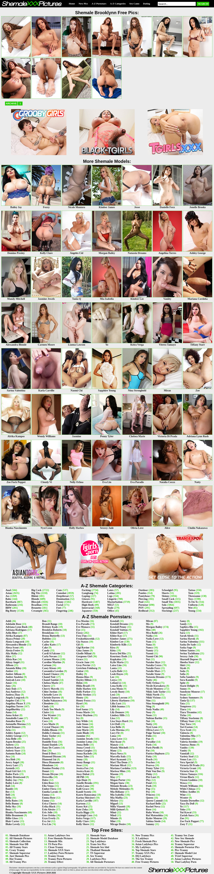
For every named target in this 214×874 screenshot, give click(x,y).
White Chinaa (187, 789)
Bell (8, 794)
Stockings (167, 610)
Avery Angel (12, 762)
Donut (45, 771)
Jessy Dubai (82, 774)
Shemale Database (19, 835)
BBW (8, 607)
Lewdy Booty (117, 691)
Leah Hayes (116, 674)
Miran (149, 621)
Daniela (46, 738)
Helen (79, 683)
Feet (58, 607)
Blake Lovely (13, 824)
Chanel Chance (50, 674)
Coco (45, 721)
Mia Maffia (116, 797)
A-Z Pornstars (99, 3)
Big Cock (36, 590)
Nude (110, 607)
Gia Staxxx (82, 641)
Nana (149, 644)
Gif (78, 644)
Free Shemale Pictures (60, 838)
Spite (182, 683)
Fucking (86, 590)
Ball (8, 786)
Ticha (183, 715)
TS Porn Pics (55, 844)
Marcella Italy (118, 756)
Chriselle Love (50, 694)
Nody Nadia (152, 709)
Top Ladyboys (98, 841)
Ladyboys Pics (98, 859)
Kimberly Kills (118, 644)
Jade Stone (82, 724)
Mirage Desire (118, 824)
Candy (45, 650)
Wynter (184, 797)
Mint (113, 821)
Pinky (149, 774)
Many (113, 750)
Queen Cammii (154, 800)
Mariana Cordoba (120, 768)
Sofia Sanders (187, 677)
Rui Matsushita (154, 815)
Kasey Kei (81, 806)
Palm (149, 736)
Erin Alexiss (48, 809)
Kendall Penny (118, 627)
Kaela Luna (82, 786)
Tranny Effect (55, 862)
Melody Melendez (120, 789)
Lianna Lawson (118, 697)
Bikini (34, 596)
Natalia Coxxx (154, 665)
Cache (45, 641)
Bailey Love (12, 783)
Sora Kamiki (187, 680)
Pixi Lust (151, 777)
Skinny (166, 596)
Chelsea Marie (50, 683)
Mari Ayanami (118, 759)
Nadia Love (152, 638)
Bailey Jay (11, 780)
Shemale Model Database (104, 838)
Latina (111, 593)
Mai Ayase (116, 741)
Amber (9, 671)
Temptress (185, 706)
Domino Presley (50, 768)
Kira (112, 647)
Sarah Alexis (187, 635)
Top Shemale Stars (145, 850)
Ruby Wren (152, 812)
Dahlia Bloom (49, 730)
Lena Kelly (116, 685)
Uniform (193, 605)
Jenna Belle (82, 744)
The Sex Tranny (144, 859)
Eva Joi (46, 821)
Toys (190, 599)
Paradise (151, 741)
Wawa (183, 783)
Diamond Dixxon (51, 756)
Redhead (143, 610)
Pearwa (150, 765)
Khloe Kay (116, 635)
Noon (149, 715)
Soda (182, 671)
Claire (45, 712)
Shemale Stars (98, 835)
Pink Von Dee (153, 771)
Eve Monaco (83, 627)
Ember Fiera (49, 789)
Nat (148, 659)
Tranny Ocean (56, 856)
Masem (114, 774)
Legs (110, 596)
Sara (182, 632)
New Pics (83, 3)
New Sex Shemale (184, 838)
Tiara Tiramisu (188, 712)
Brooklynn (48, 632)
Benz (8, 809)
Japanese (87, 610)
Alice (8, 656)
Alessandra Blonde (16, 644)
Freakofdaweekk (85, 638)
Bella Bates (12, 800)
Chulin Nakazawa (52, 700)
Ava (8, 756)
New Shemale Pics (185, 841)
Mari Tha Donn (118, 762)
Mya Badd (152, 632)
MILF (110, 605)
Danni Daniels (50, 744)
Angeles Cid (12, 700)
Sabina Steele (153, 821)
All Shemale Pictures (20, 838)
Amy (8, 685)
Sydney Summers (189, 697)
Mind (113, 815)
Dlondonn (47, 765)
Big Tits (35, 593)
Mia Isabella (117, 794)
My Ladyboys (143, 847)
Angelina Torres (14, 706)
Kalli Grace (82, 789)
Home (72, 3)
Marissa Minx (118, 771)
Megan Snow (117, 783)
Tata (182, 703)
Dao (44, 750)
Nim (148, 700)
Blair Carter (12, 821)
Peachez (150, 762)
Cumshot (61, 593)
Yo (181, 806)
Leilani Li (115, 683)
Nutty (149, 724)
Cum (59, 590)
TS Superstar (97, 853)
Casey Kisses (49, 668)
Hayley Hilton (84, 680)
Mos (148, 630)
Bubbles (46, 638)
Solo (164, 605)
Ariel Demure (13, 727)
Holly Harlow (83, 688)
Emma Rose (48, 797)
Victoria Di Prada (189, 765)
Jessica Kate (83, 771)
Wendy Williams (189, 786)
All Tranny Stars (18, 847)
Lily (112, 709)
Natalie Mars (153, 671)
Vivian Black (187, 777)
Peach (149, 759)
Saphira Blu (186, 627)
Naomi (149, 653)
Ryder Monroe (154, 818)
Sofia (182, 674)
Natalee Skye (153, 662)
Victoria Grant (188, 768)
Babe (8, 599)
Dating (146, 3)
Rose (148, 809)
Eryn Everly (49, 818)
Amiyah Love (13, 680)
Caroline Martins (51, 662)
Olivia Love (152, 730)
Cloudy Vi (47, 718)
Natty (149, 680)
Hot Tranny (15, 859)
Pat (148, 750)
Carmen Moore (50, 659)
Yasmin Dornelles (189, 800)
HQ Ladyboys (143, 856)
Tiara (183, 709)
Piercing (143, 599)
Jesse (79, 765)
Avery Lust (12, 765)
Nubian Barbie (154, 718)
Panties (143, 593)
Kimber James (118, 638)
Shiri (182, 665)
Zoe (182, 818)
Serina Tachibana (189, 653)
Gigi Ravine (82, 647)
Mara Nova (116, 753)
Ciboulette (48, 703)
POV (141, 607)
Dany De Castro (51, 747)
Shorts (165, 593)
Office (110, 610)
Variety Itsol (187, 756)
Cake (45, 647)
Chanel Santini (50, 680)
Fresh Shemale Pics (146, 841)
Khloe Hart (116, 632)
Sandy (183, 624)
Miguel (114, 803)
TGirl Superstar (184, 856)
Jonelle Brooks (84, 783)
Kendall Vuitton (119, 630)
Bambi (9, 789)
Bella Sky (11, 806)
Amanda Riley (13, 668)
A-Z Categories (118, 3)
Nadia (149, 635)
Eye (78, 630)
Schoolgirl (167, 590)
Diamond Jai (49, 759)
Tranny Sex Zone (184, 835)
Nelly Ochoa (153, 683)
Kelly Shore (82, 824)
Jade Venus (82, 727)
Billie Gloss (12, 818)
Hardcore (87, 602)
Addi (8, 621)
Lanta (113, 668)
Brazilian (36, 605)
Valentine (185, 738)
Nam (148, 641)
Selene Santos (187, 650)
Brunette (36, 607)
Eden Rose (48, 783)
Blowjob (36, 602)
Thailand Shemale (100, 850)
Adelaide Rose (13, 624)
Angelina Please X (15, 703)
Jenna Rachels (84, 753)
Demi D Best (49, 753)
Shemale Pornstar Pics (187, 847)
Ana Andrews (13, 691)
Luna (113, 736)
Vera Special (187, 762)
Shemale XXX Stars (59, 850)
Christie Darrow (51, 697)
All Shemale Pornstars (102, 862)
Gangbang (87, 593)
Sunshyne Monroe (190, 691)
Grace (79, 659)
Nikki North (152, 694)
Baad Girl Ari (13, 771)
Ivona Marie (83, 712)
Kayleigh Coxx (84, 815)
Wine (183, 794)
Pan (148, 738)
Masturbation (114, 602)
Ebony (59, 602)
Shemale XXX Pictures (34, 872)
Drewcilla (47, 777)
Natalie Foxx (153, 668)
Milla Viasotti (117, 806)
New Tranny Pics (144, 835)
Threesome (194, 596)
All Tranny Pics (17, 862)
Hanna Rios (82, 677)
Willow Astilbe (188, 791)
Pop (148, 789)
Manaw (114, 744)
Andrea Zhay (13, 694)
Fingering (61, 610)
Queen (149, 797)
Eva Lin (46, 824)
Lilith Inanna (117, 706)
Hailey (79, 674)
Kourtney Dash (118, 656)
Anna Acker (12, 715)
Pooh (148, 786)
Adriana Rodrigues (16, 630)
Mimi (113, 812)
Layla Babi (116, 671)
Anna (9, 712)
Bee (8, 791)
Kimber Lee (116, 641)
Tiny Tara (185, 724)
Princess (150, 794)
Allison (9, 665)
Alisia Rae (11, 659)
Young (191, 610)
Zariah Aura (187, 815)
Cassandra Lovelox (52, 671)
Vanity (183, 750)
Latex (110, 590)
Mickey (114, 800)
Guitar (80, 671)
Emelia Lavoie (50, 791)
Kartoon (81, 803)
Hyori (79, 703)
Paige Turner (153, 733)
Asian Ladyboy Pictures (188, 859)
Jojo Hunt (81, 780)
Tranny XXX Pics (145, 853)
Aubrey (10, 744)
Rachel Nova (153, 806)
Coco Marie (48, 724)
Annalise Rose (13, 721)
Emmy (45, 800)
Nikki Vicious (153, 697)
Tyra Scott (185, 730)
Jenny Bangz (83, 762)
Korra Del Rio (118, 653)
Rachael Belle (153, 803)
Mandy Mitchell (119, 747)
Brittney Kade (50, 627)
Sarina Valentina (189, 641)
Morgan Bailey (154, 627)
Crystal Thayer (50, 727)
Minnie (114, 818)
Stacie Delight (187, 685)
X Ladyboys (142, 838)
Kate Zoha (82, 809)
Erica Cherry (49, 803)
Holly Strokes (83, 694)
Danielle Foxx (49, 741)
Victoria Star (187, 771)
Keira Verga (83, 818)
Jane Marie (82, 730)
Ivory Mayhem (84, 715)
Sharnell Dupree (189, 659)
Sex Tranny (96, 856)
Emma (45, 794)
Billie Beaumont (14, 815)
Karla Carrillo (84, 800)
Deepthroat (62, 596)
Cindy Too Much (51, 709)
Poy (148, 791)
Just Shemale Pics (19, 856)
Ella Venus (48, 786)
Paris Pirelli (152, 747)
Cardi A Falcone (51, 653)
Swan (183, 694)
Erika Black (48, 806)
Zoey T (184, 824)
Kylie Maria (117, 662)
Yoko (182, 809)
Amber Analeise (14, 677)
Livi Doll (115, 724)
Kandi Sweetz (83, 791)
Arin (8, 730)
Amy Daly (11, 688)
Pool (141, 602)
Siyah (183, 668)
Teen (190, 593)
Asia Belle (11, 738)
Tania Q (184, 700)
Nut (148, 721)
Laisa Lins (116, 665)
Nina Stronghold (155, 703)
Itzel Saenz (82, 709)
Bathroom (11, 605)
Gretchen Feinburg (86, 668)
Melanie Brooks (118, 786)
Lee (112, 677)
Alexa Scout (12, 647)
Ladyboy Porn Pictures (60, 853)
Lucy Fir (115, 733)
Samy (183, 621)
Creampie (36, 610)
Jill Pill (80, 777)
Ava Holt (10, 759)
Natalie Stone (153, 674)
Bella (8, 797)
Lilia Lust (115, 703)
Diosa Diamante (51, 762)
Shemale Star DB (18, 844)
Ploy (148, 780)
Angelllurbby (13, 709)
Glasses (86, 599)
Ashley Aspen (13, 733)
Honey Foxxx (83, 700)
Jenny (79, 759)
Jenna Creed (83, 747)
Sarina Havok (187, 638)
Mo (148, 624)
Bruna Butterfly (51, 635)
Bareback (11, 602)
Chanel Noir (49, 677)
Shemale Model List (186, 853)
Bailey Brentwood (15, 777)
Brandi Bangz (49, 624)
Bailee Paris (12, 774)
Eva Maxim (82, 621)
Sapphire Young (188, 630)
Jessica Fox (82, 768)
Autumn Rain (13, 753)
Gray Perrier (83, 665)
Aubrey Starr (13, 750)
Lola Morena (117, 730)
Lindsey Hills (117, 715)
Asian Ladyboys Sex (59, 835)
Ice (78, 706)
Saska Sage (186, 647)
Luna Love (116, 738)
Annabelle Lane (14, 718)
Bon (44, 621)
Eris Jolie (47, 812)
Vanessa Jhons (188, 744)
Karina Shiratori (85, 797)
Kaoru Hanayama (86, 794)
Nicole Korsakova (155, 685)
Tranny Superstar (184, 844)
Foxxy (79, 632)
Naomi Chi (152, 656)
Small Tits (167, 602)
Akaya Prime (13, 638)
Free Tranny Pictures (147, 862)
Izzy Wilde (82, 721)
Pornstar (143, 605)
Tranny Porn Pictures (60, 859)
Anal (8, 590)
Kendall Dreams (119, 624)
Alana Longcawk (15, 641)
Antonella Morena (16, 724)
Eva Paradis (83, 624)
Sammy (150, 824)
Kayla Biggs (82, 812)
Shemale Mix (55, 841)
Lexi (112, 694)
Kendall (114, 621)
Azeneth (10, 768)
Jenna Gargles (84, 750)
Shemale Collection (20, 841)
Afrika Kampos (14, 635)
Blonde (35, 599)
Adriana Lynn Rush (16, 627)
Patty (149, 756)
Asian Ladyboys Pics (146, 844)
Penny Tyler (152, 768)
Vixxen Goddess (189, 780)
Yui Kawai (185, 812)
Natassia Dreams (155, 677)
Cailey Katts (49, 644)
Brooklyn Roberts (52, 630)
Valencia (184, 733)
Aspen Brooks (13, 741)
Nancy (149, 647)
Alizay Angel (13, 662)
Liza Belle (115, 727)
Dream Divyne (50, 774)
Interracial (88, 607)
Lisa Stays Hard (119, 721)
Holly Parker (83, 691)
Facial (59, 605)
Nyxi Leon (151, 727)
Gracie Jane (82, 662)
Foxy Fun (81, 635)
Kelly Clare (82, 821)
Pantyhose (144, 596)
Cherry (46, 685)
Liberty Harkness (120, 700)
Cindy (45, 706)
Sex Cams (134, 3)
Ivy (78, 718)
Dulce (45, 780)
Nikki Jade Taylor (156, 691)
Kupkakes (115, 659)
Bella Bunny (12, 803)
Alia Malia (11, 653)
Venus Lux (186, 759)
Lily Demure (117, 712)
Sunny (183, 688)
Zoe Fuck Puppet (189, 821)
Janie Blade (82, 733)
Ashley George (14, 736)
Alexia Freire (13, 650)
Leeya (113, 680)
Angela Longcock (15, 697)
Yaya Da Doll (187, 803)
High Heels (88, 605)
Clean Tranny (55, 847)
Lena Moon (116, 688)
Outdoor (143, 590)
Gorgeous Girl (84, 656)
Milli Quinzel (117, 809)
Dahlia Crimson (51, 733)
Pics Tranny (181, 850)
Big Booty (11, 610)
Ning (148, 706)
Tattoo (191, 590)
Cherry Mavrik (50, 688)
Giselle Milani (84, 653)
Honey (79, 697)
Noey (148, 712)
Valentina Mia (188, 736)
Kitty (113, 650)
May (112, 777)
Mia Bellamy (117, 791)
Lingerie (112, 599)
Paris (149, 744)
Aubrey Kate (13, 747)
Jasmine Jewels (84, 738)
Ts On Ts (193, 602)
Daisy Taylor (49, 736)
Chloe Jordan (49, 691)
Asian (9, 593)
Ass (7, 596)
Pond (149, 783)
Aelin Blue (11, 632)
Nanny (149, 650)
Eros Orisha (48, 815)
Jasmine (80, 736)
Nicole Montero (154, 688)
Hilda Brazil (83, 685)
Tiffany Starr (187, 721)
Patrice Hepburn (155, 753)
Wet (190, 607)
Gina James (82, 650)
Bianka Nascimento (16, 812)
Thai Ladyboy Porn (185, 862)
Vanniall (184, 753)
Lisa (112, 718)
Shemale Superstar (19, 853)
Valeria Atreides (189, 741)
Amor (9, 683)
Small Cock (168, 599)
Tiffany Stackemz (189, 718)
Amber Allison (13, 674)
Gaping (86, 596)
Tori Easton (186, 727)
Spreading (167, 607)
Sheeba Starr (187, 662)
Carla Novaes (49, 656)
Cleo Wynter (49, 715)
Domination (62, 599)
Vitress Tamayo (188, 774)
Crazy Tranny (17, 850)
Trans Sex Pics (98, 844)
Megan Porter (117, 780)
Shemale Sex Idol (99, 847)
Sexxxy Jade (187, 656)
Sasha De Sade (188, 644)
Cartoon (46, 665)
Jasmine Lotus (84, 741)
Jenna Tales (82, 756)
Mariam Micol (118, 765)
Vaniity (184, 747)
